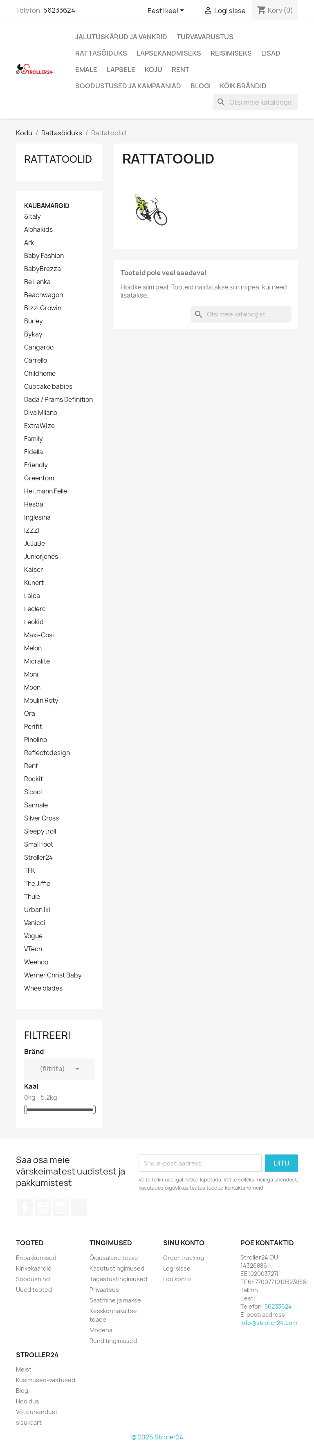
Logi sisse (177, 1268)
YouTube (43, 1207)
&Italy (32, 217)
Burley (33, 321)
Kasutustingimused (117, 1268)
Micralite (37, 661)
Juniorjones (41, 557)
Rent (180, 69)
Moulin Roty (41, 701)
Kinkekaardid (34, 1268)
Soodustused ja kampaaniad (128, 85)
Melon (33, 648)
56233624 (59, 10)
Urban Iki (37, 910)
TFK (29, 871)
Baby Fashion (44, 256)
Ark (29, 243)
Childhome (40, 374)
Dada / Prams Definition (58, 400)
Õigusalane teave (114, 1258)
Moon (32, 688)
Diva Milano (40, 413)
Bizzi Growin (42, 308)
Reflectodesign (47, 753)
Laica (32, 596)
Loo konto (177, 1279)
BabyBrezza (42, 269)
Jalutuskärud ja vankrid (121, 36)
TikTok (79, 1207)
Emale (86, 69)
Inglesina (37, 517)
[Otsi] (255, 102)
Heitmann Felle (45, 491)
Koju (153, 69)
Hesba (33, 504)
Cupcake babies (48, 387)
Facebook (25, 1207)
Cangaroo (39, 347)
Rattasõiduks (101, 53)
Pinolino (35, 740)
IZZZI (32, 531)
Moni (31, 674)
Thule (32, 897)
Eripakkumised (36, 1258)
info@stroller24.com (268, 1323)
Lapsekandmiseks (169, 53)
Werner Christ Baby (53, 975)
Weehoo (36, 962)
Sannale (36, 805)
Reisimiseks (231, 53)
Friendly (36, 465)
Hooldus (27, 1401)
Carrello (35, 360)
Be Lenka (37, 282)
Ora (29, 714)
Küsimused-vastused (45, 1380)
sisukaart (29, 1422)
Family (33, 439)
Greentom (39, 478)
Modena (101, 1330)
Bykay (33, 334)
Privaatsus (104, 1289)
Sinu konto (183, 1242)
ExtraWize (39, 426)
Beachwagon (43, 295)
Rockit (33, 779)
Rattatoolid (58, 159)
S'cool (33, 792)
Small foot (38, 845)
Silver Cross (41, 818)
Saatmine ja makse (115, 1300)
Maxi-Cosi (39, 635)
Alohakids (38, 230)
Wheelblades (43, 988)
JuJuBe (34, 544)
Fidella (33, 452)
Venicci (34, 923)
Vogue (33, 936)
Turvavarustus (205, 36)
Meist (23, 1369)
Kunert (34, 583)
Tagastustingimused (118, 1279)
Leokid (34, 622)
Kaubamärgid (47, 206)
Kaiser (33, 570)
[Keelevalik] (167, 11)
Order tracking (183, 1258)
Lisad (270, 53)
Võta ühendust (37, 1412)
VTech (33, 949)
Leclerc (35, 609)
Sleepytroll (40, 831)
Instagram (61, 1207)
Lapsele (121, 69)
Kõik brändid (243, 85)
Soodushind (33, 1279)
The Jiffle (37, 884)
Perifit (33, 727)
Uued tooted (34, 1289)
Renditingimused (113, 1341)
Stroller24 (38, 858)
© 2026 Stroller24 (157, 1437)
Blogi (201, 85)
